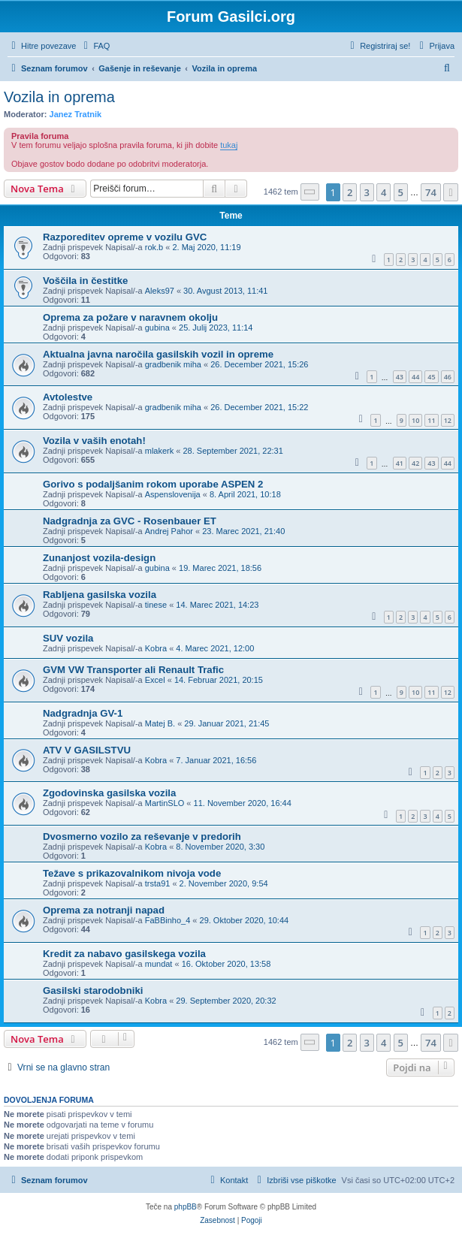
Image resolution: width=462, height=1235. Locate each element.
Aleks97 (159, 290)
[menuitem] (95, 46)
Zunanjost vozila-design (99, 557)
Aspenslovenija (173, 494)
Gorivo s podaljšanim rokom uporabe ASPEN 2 (153, 484)
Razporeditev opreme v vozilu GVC (125, 237)
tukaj (228, 144)
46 (447, 377)
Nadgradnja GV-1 (82, 713)
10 (415, 420)
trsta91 (158, 883)
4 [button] (383, 192)
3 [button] (367, 192)
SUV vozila (68, 638)
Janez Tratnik (76, 114)
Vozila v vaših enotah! (94, 440)
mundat (159, 963)
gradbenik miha (173, 364)
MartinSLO (165, 803)
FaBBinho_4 (168, 920)
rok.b (154, 247)
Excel (155, 679)
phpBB (185, 1207)
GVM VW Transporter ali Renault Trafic (133, 669)
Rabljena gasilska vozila (99, 594)
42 (415, 463)
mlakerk (159, 450)
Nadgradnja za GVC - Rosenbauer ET (129, 521)
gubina (157, 327)
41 (399, 463)
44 (415, 377)
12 (447, 420)
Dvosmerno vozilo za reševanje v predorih (142, 836)
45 (431, 377)
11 (431, 420)
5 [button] (400, 192)
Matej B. (160, 723)
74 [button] (430, 192)
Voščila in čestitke (85, 280)
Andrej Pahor (169, 531)
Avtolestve (67, 397)
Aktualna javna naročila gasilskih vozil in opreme (158, 354)
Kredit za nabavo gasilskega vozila (124, 953)
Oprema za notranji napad (104, 910)
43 (399, 377)
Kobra (156, 648)
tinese (156, 604)
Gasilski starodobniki (93, 990)
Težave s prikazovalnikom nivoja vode (132, 873)
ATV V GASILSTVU (87, 750)
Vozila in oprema (59, 97)
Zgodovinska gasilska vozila (109, 793)
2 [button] (349, 192)
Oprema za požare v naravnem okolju (130, 317)
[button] (310, 192)
